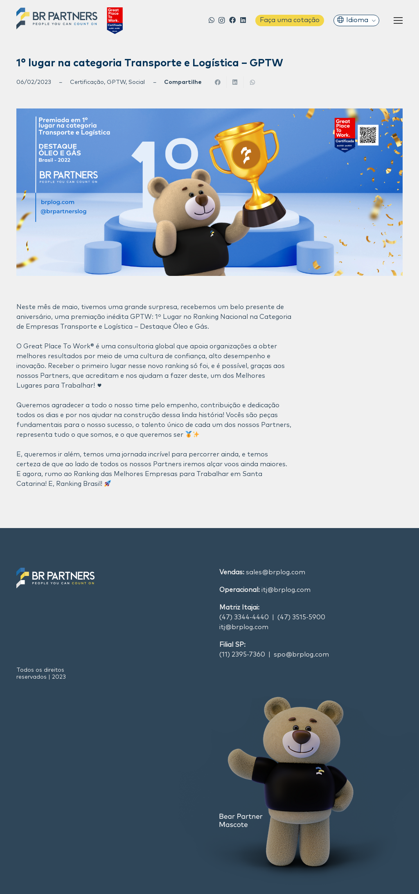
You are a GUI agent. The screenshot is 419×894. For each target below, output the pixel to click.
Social (136, 82)
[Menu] (398, 20)
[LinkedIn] (243, 20)
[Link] (69, 20)
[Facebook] (232, 20)
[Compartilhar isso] (218, 82)
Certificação (87, 82)
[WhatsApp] (212, 20)
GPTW (116, 82)
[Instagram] (222, 20)
